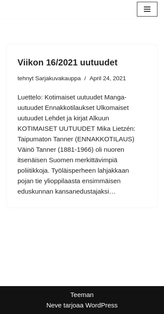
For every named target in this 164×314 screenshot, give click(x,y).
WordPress (101, 305)
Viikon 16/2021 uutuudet (67, 62)
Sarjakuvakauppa (58, 78)
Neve (54, 305)
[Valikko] (147, 9)
